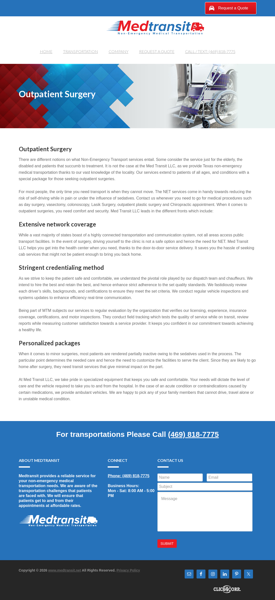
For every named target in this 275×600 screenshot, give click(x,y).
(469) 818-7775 (193, 435)
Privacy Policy (128, 569)
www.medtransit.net (64, 569)
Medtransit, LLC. (154, 27)
